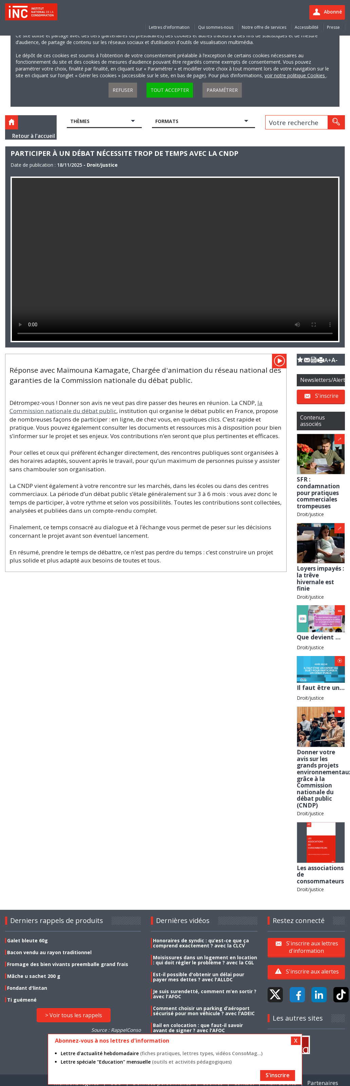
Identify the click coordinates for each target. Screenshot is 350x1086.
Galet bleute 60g (27, 940)
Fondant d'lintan (27, 988)
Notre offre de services (264, 27)
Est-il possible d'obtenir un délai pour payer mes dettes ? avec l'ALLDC (198, 977)
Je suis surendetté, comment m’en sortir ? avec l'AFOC (204, 994)
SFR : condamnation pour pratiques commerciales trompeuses (318, 492)
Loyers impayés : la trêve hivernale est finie (320, 578)
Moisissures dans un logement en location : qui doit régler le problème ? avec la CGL (205, 960)
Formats (166, 121)
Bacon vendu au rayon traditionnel (49, 952)
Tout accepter (170, 90)
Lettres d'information (169, 27)
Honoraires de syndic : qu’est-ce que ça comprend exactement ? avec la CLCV (201, 943)
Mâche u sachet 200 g (33, 976)
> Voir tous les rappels (73, 1015)
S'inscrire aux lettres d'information (312, 947)
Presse (333, 27)
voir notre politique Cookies (295, 75)
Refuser (123, 90)
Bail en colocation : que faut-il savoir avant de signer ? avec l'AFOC (198, 1027)
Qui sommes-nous (215, 27)
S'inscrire (326, 395)
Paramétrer (222, 90)
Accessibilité (306, 27)
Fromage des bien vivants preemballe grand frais (67, 964)
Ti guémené (22, 1000)
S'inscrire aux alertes (312, 971)
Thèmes (80, 121)
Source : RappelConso (116, 1030)
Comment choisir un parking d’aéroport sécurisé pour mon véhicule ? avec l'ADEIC (204, 1011)
